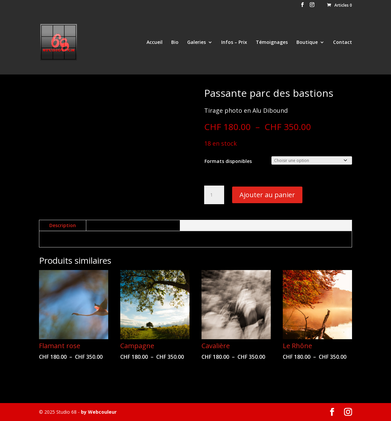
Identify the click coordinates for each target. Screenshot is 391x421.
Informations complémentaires (133, 225)
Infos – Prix (234, 42)
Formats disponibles (228, 161)
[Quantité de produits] (214, 195)
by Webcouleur (99, 412)
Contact (342, 42)
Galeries (196, 42)
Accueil (155, 42)
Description (62, 225)
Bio (175, 42)
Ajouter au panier (267, 194)
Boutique (307, 42)
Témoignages (272, 42)
